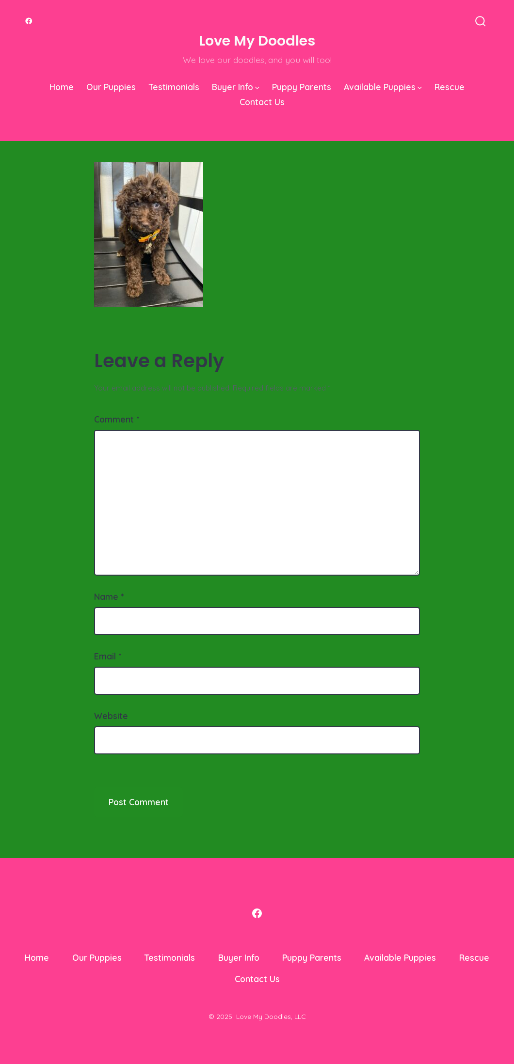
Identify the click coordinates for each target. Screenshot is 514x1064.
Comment (116, 419)
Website (111, 715)
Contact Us (262, 101)
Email (107, 656)
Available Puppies (383, 86)
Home (61, 86)
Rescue (449, 86)
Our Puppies (111, 86)
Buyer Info (235, 86)
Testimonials (174, 86)
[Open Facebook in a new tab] (29, 21)
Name (109, 596)
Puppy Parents (301, 86)
